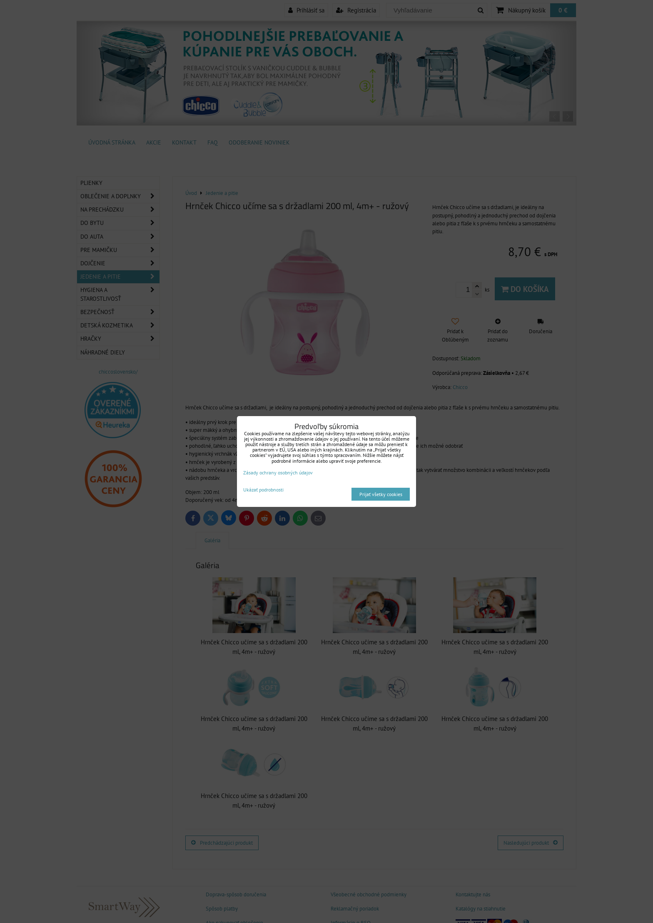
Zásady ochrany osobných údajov (278, 472)
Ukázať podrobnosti (263, 489)
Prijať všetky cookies (380, 494)
